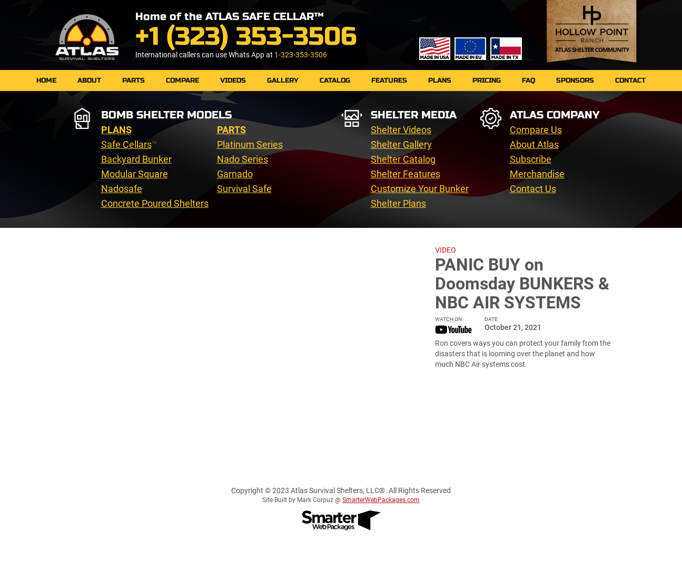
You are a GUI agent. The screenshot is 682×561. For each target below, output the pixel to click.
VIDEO (445, 250)
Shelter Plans (398, 203)
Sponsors (575, 80)
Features (389, 80)
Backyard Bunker (136, 159)
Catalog (335, 80)
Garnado (235, 173)
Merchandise (537, 173)
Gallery (283, 80)
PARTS (133, 80)
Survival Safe (244, 188)
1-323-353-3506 (300, 55)
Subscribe (530, 159)
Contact (630, 80)
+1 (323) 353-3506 (246, 37)
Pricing (486, 80)
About (89, 80)
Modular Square (134, 173)
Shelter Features (405, 173)
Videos (233, 80)
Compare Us (536, 129)
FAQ (528, 80)
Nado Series (242, 159)
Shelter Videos (401, 129)
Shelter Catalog (403, 159)
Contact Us (533, 188)
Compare (182, 80)
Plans (439, 80)
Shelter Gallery (401, 144)
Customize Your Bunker (420, 188)
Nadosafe (121, 188)
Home (46, 80)
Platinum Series (250, 144)
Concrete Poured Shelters (155, 203)
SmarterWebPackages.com (381, 500)
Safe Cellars (126, 144)
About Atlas (534, 144)
